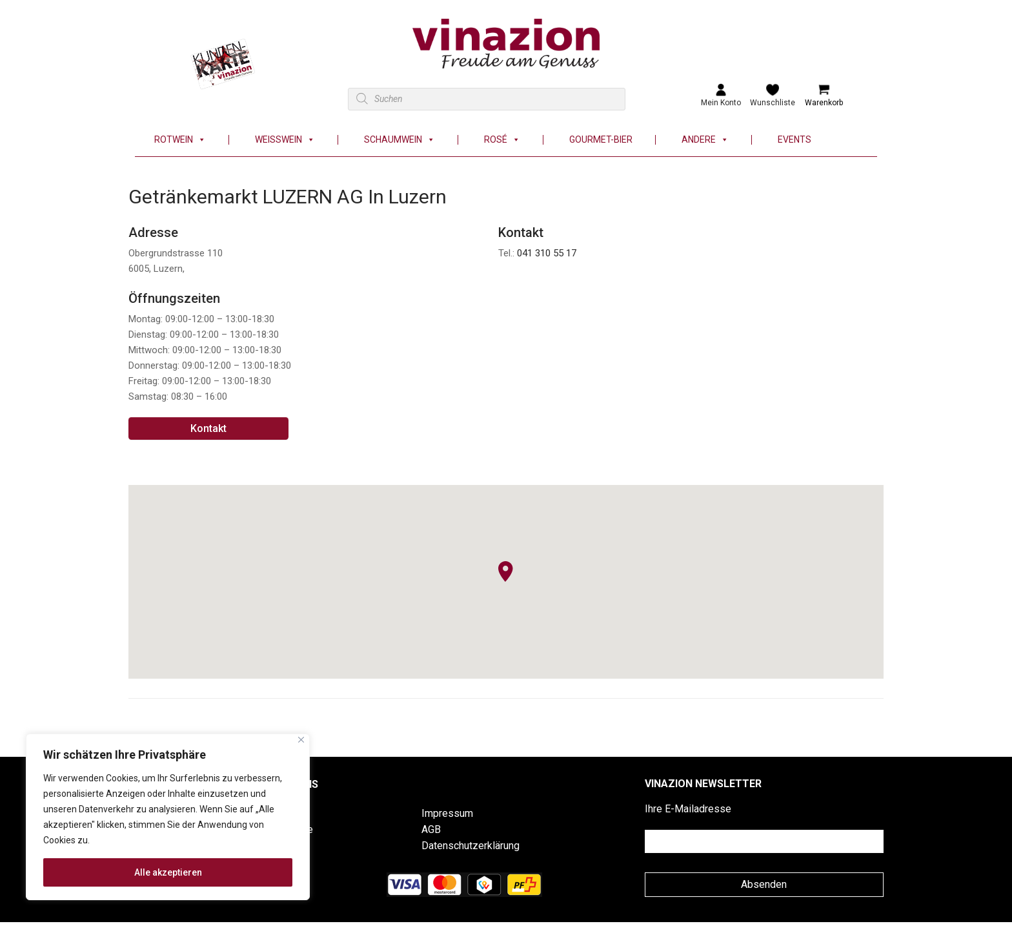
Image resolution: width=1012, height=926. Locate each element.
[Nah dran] (301, 740)
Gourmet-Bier (600, 140)
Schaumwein (399, 140)
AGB (431, 829)
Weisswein (285, 140)
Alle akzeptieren (168, 872)
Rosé (502, 140)
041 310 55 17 (546, 253)
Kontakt (208, 428)
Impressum (447, 813)
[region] (168, 817)
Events (794, 140)
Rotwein (180, 140)
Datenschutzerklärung (470, 845)
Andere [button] (705, 140)
